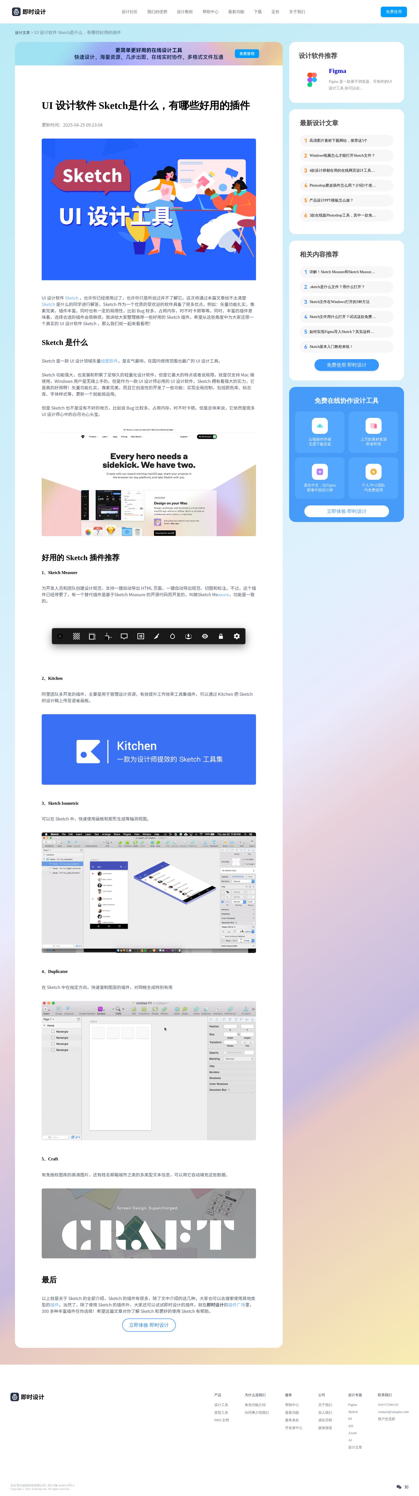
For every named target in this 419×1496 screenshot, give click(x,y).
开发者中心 (293, 1428)
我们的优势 (157, 12)
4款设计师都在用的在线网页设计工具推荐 (342, 170)
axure (223, 594)
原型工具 (221, 1413)
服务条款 (292, 1420)
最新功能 (236, 12)
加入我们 (325, 1413)
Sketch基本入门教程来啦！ (331, 347)
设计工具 (221, 1405)
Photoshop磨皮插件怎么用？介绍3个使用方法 (342, 185)
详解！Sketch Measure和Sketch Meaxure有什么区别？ (342, 272)
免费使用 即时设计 (347, 365)
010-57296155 (388, 1405)
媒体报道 (325, 1428)
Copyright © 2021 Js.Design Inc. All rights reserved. (39, 1488)
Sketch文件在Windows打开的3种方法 (339, 302)
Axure (352, 1433)
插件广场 (236, 1304)
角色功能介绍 (255, 1405)
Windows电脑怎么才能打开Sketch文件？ (342, 156)
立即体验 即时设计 (149, 1325)
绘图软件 (109, 361)
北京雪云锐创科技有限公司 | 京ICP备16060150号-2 (42, 1485)
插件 (54, 1304)
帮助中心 (211, 12)
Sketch (71, 298)
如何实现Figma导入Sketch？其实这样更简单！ (342, 332)
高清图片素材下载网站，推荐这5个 (338, 141)
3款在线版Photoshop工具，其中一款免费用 (342, 215)
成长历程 (325, 1420)
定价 (275, 12)
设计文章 (22, 33)
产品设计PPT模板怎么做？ (331, 200)
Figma (337, 70)
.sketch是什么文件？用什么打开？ (337, 287)
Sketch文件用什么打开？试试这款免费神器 (342, 317)
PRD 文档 (221, 1420)
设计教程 (185, 12)
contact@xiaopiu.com (393, 1412)
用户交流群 (386, 1419)
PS (350, 1419)
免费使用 (394, 11)
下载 (258, 12)
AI (350, 1440)
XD (350, 1426)
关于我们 (297, 12)
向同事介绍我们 (257, 1413)
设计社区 (130, 12)
